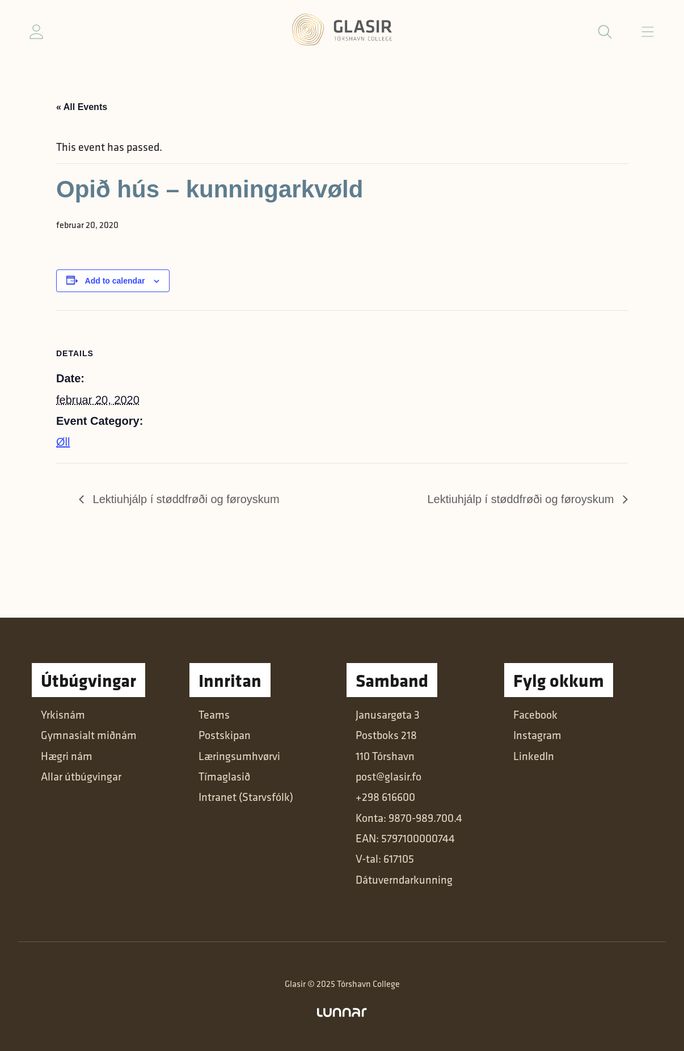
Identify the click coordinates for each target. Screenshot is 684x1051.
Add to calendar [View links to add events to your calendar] (115, 280)
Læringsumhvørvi (239, 756)
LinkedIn (533, 756)
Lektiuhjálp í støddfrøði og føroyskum (185, 499)
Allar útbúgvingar (81, 776)
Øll (63, 442)
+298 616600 (385, 797)
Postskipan (225, 735)
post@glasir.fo (388, 776)
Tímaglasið (224, 776)
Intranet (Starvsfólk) (246, 797)
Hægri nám (66, 756)
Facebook (535, 715)
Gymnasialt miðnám (89, 735)
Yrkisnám (63, 715)
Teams (214, 715)
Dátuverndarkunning (404, 880)
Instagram (537, 735)
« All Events (81, 107)
